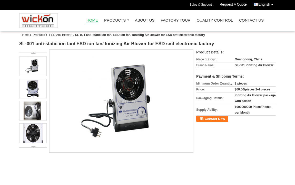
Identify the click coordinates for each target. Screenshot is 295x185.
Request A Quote (233, 4)
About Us (144, 20)
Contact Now (215, 119)
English (267, 3)
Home (92, 20)
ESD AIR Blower (60, 35)
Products (115, 20)
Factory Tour (175, 20)
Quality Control (215, 20)
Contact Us (251, 20)
